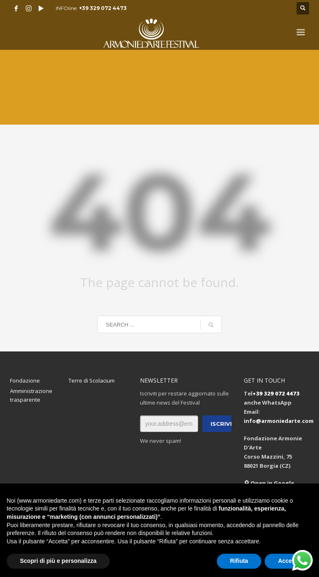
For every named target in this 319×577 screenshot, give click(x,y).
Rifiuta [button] (239, 560)
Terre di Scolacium (92, 380)
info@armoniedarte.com (279, 421)
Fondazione (25, 380)
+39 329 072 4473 (103, 8)
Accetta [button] (288, 560)
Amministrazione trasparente (31, 395)
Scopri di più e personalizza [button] (58, 560)
